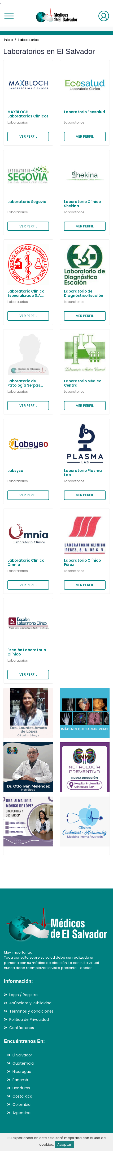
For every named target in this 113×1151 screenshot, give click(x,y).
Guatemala (23, 1063)
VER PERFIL (28, 136)
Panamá (20, 1079)
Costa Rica (22, 1096)
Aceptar (64, 1144)
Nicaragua (21, 1071)
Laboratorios (28, 39)
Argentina (21, 1112)
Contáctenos (21, 1027)
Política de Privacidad (29, 1019)
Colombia (21, 1104)
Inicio (8, 39)
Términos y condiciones (31, 1011)
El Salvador (22, 1055)
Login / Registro (23, 994)
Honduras (21, 1088)
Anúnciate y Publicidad (30, 1003)
